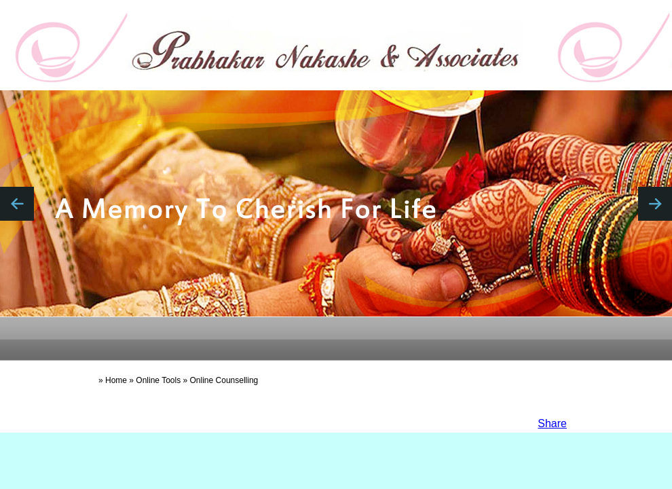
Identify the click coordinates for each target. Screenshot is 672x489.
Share (552, 423)
